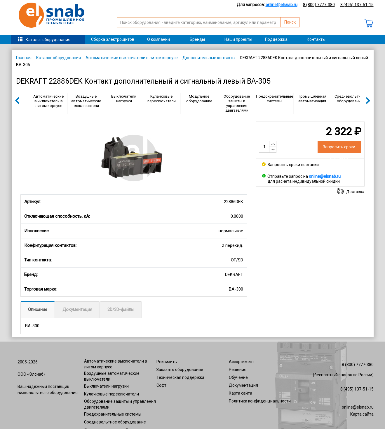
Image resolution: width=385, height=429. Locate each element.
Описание (37, 309)
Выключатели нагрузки (123, 98)
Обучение (238, 377)
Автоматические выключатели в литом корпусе (132, 57)
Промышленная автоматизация (312, 98)
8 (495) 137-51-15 (357, 4)
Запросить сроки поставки (290, 164)
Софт (161, 385)
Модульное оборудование (199, 98)
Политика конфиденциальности (260, 401)
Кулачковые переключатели (161, 98)
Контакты (316, 39)
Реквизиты (166, 361)
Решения (237, 369)
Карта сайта (240, 393)
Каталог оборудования (48, 39)
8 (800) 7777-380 (319, 4)
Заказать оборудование (179, 369)
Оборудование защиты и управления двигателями (237, 103)
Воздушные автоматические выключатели (86, 101)
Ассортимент (241, 361)
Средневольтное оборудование (350, 98)
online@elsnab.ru (358, 407)
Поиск (290, 22)
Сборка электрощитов (112, 39)
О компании (158, 39)
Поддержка (276, 39)
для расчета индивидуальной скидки (304, 181)
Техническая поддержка (180, 377)
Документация (77, 309)
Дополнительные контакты (208, 57)
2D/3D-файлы (120, 309)
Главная (24, 57)
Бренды (197, 39)
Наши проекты (238, 39)
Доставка (355, 191)
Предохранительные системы (274, 98)
